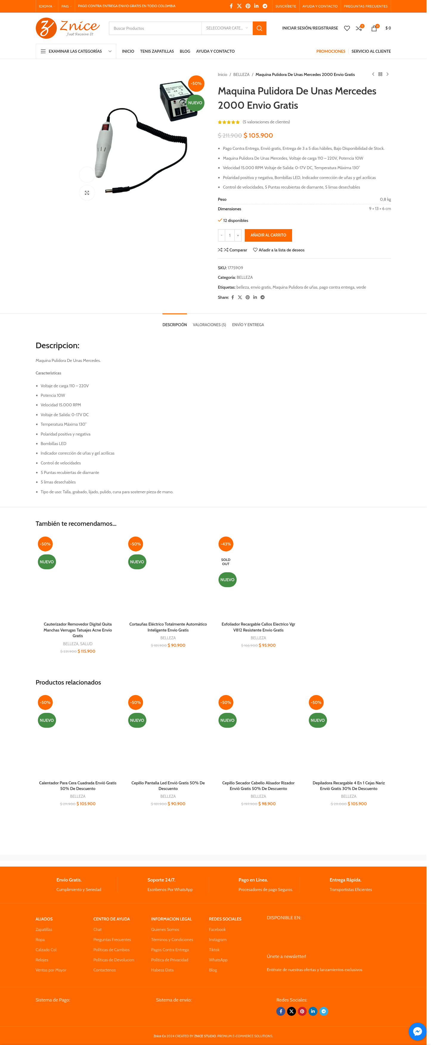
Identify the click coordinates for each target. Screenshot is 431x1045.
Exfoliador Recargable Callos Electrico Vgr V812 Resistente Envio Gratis (258, 627)
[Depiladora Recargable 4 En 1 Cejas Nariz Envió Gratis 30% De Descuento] (349, 735)
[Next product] (387, 74)
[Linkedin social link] (256, 6)
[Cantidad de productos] (229, 235)
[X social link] (239, 6)
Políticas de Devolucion (113, 959)
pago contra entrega (336, 287)
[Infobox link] (77, 885)
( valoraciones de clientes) (266, 122)
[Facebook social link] (231, 6)
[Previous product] (373, 74)
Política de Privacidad (169, 959)
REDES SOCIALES (225, 919)
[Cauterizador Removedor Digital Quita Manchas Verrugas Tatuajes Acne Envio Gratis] (78, 576)
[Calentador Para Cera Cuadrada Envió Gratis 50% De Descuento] (78, 735)
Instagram (218, 939)
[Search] (188, 28)
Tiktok (214, 949)
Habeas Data (162, 970)
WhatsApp (218, 959)
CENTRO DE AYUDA (111, 919)
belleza (242, 287)
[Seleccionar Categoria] (227, 28)
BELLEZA (241, 74)
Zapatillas (44, 929)
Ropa (40, 939)
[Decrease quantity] (221, 235)
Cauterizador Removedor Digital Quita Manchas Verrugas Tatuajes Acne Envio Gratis (78, 629)
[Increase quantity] (238, 235)
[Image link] (81, 1013)
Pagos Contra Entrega (170, 949)
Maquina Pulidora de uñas (294, 287)
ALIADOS (44, 919)
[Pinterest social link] (248, 6)
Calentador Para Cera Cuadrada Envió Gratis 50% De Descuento (77, 785)
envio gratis (261, 287)
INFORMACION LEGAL (171, 919)
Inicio (222, 74)
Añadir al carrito (268, 235)
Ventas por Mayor (51, 970)
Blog (213, 970)
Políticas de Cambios (111, 949)
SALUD (86, 643)
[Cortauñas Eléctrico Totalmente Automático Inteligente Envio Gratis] (168, 576)
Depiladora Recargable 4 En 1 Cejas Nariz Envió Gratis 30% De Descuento (349, 785)
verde (361, 287)
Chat (97, 929)
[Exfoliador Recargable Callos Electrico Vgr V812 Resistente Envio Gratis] (258, 576)
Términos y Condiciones (172, 939)
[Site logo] (68, 27)
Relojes (42, 959)
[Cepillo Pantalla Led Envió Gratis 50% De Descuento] (168, 735)
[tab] (174, 322)
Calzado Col (46, 949)
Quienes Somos (165, 929)
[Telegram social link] (265, 6)
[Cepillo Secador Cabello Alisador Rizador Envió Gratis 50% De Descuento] (258, 735)
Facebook (217, 929)
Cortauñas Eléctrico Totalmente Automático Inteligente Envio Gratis (168, 627)
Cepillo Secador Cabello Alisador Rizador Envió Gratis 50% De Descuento (258, 785)
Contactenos (104, 970)
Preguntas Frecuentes (112, 939)
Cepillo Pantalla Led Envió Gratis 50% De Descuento (168, 785)
